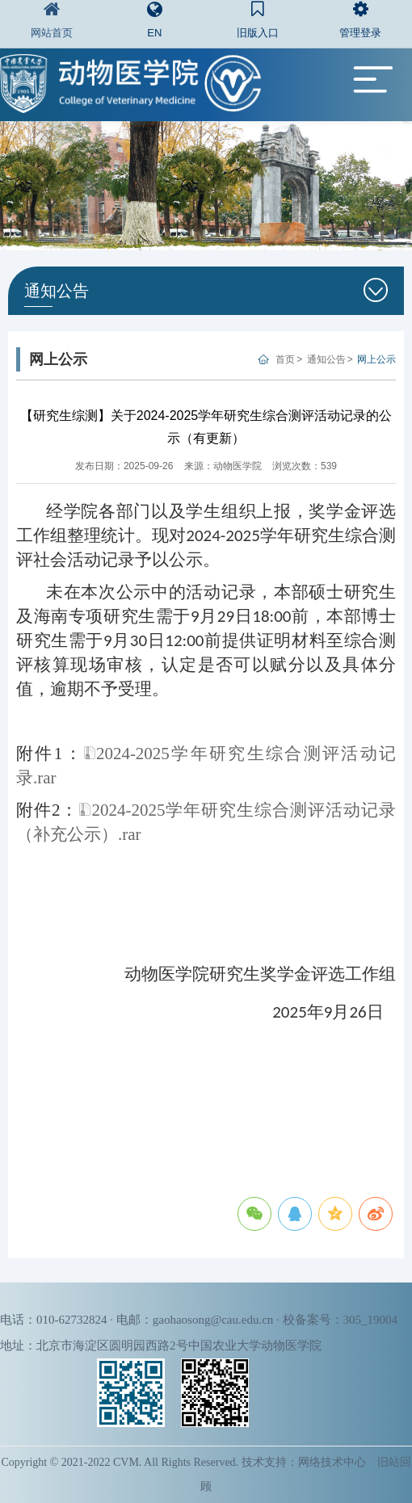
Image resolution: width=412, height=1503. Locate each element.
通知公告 (326, 359)
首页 (285, 359)
